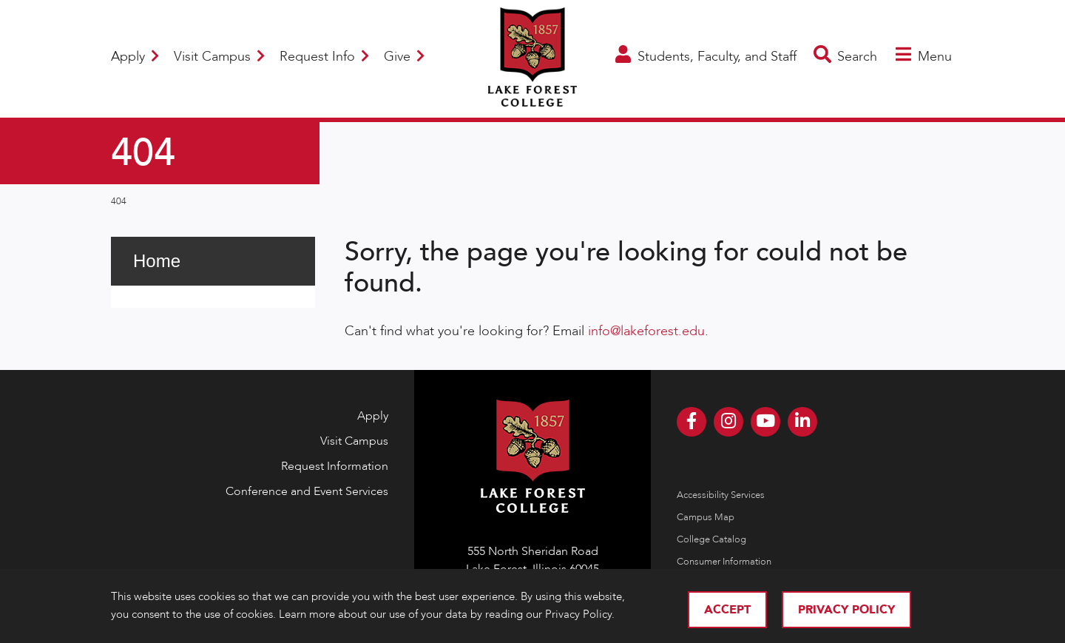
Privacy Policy (846, 610)
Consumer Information (724, 561)
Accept (727, 610)
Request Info (324, 56)
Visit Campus (219, 56)
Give (404, 56)
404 (118, 201)
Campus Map (705, 517)
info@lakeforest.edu (646, 331)
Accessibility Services (721, 495)
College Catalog (711, 539)
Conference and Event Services (307, 491)
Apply (135, 56)
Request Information (334, 466)
